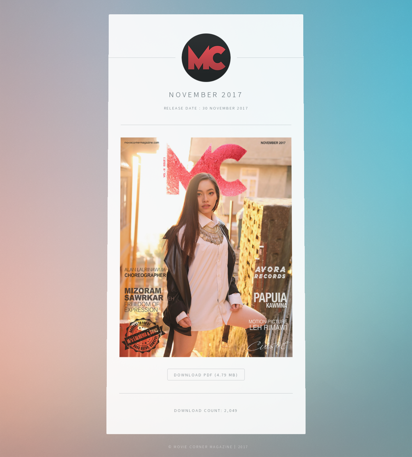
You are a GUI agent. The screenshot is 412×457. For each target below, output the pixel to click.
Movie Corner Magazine (203, 446)
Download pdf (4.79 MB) (206, 377)
